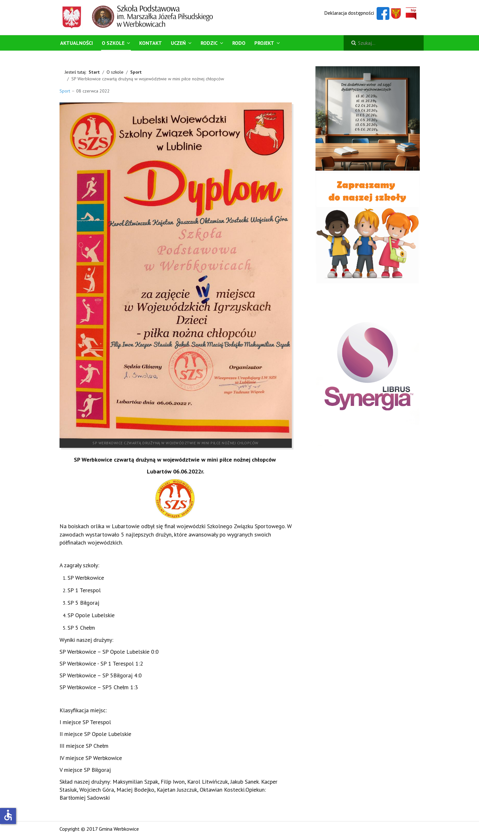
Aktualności (76, 43)
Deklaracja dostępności (349, 13)
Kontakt (150, 43)
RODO (238, 43)
